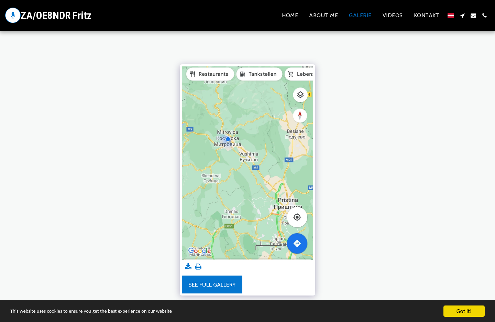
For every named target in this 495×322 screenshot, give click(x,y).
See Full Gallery (211, 284)
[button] (462, 15)
